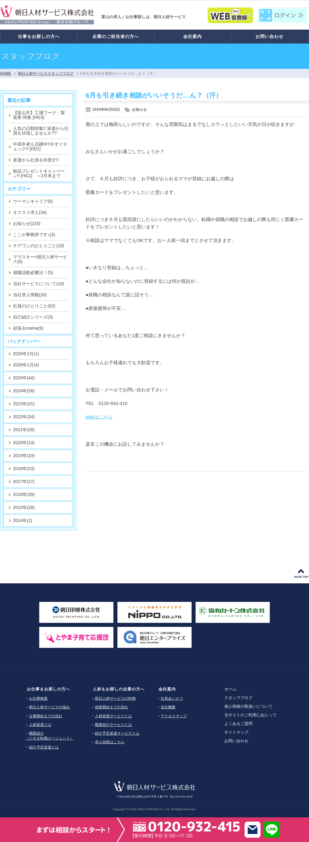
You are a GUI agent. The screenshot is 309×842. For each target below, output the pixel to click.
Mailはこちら (99, 416)
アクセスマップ (174, 716)
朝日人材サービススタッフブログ (46, 73)
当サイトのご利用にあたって (250, 715)
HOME (5, 73)
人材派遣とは (40, 725)
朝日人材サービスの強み (49, 707)
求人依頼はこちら (110, 742)
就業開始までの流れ (111, 707)
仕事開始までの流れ (45, 716)
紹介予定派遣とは (44, 747)
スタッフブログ (238, 697)
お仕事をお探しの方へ (48, 689)
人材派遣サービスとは (113, 716)
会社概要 (168, 707)
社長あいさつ (172, 698)
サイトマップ (236, 732)
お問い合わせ (236, 741)
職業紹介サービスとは (113, 725)
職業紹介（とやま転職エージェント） (49, 735)
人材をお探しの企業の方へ (119, 689)
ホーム (230, 689)
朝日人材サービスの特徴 (115, 698)
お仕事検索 (38, 698)
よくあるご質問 (238, 723)
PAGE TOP (301, 576)
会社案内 (167, 689)
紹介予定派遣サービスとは (117, 733)
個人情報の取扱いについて (248, 706)
